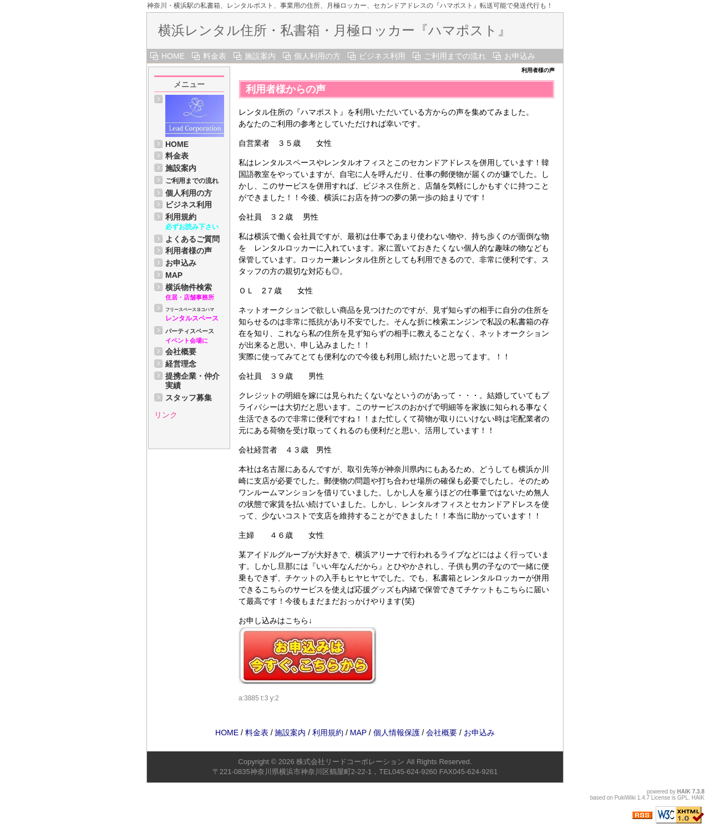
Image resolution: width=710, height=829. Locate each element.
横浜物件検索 (188, 287)
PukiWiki (625, 798)
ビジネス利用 (382, 56)
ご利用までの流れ (455, 56)
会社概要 (180, 351)
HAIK (684, 792)
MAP (173, 275)
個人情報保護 (396, 732)
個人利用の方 (317, 56)
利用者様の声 (188, 250)
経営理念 (180, 363)
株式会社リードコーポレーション (350, 761)
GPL (682, 798)
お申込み (519, 56)
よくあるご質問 (192, 239)
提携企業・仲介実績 (192, 381)
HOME (173, 56)
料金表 (214, 56)
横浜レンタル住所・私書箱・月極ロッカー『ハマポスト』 (334, 30)
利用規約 (180, 216)
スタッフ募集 (188, 397)
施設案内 (260, 56)
